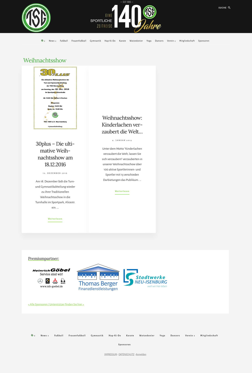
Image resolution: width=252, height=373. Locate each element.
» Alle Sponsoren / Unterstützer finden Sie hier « (57, 304)
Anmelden (141, 361)
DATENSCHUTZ (126, 361)
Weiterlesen (55, 219)
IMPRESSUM (110, 361)
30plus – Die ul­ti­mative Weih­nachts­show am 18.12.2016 (55, 154)
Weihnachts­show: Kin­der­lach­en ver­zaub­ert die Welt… (122, 128)
